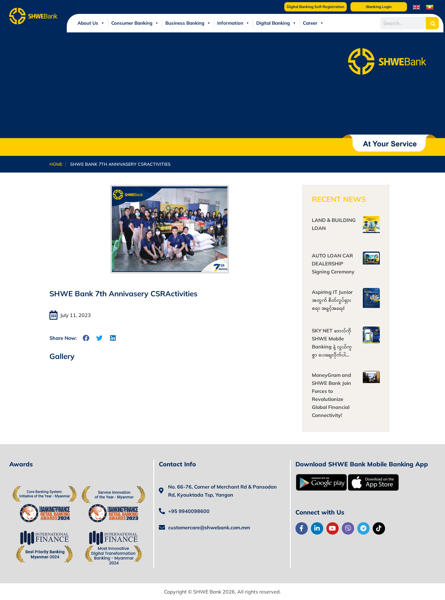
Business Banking (188, 23)
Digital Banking (276, 23)
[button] (86, 338)
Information (233, 23)
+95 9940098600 (189, 511)
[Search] (432, 23)
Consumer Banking (135, 23)
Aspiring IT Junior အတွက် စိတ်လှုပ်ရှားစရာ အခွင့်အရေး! (332, 300)
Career (313, 23)
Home (55, 164)
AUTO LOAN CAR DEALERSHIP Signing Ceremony (333, 263)
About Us (91, 23)
